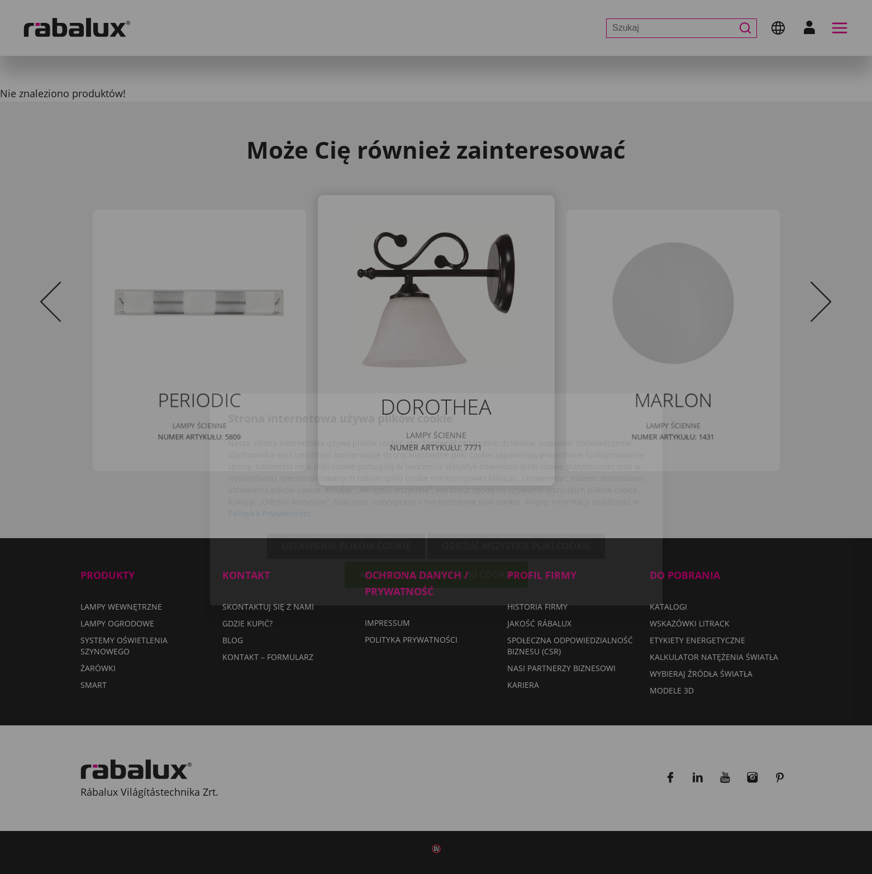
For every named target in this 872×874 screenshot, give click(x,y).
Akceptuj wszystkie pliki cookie (436, 512)
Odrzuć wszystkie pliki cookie (516, 484)
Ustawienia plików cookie (346, 484)
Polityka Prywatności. (270, 451)
